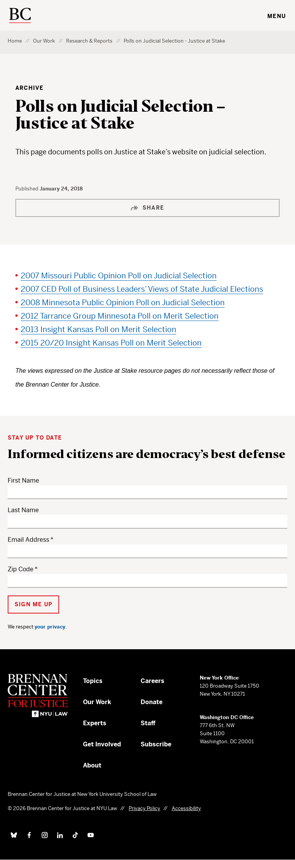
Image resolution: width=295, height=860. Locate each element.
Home (15, 41)
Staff (148, 723)
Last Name (23, 510)
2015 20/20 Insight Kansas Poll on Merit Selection (111, 343)
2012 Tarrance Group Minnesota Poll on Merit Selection (120, 316)
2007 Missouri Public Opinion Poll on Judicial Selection (119, 276)
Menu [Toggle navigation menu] (276, 16)
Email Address (28, 540)
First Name (23, 480)
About (92, 765)
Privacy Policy (144, 808)
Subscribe (156, 744)
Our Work (44, 41)
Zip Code (20, 569)
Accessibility (186, 808)
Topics (93, 681)
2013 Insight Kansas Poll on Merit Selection (98, 329)
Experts (94, 723)
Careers (152, 681)
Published (27, 188)
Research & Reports (89, 41)
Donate (151, 702)
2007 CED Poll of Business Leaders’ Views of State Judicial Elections (142, 289)
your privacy (50, 627)
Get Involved (102, 744)
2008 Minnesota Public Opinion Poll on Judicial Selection (123, 303)
